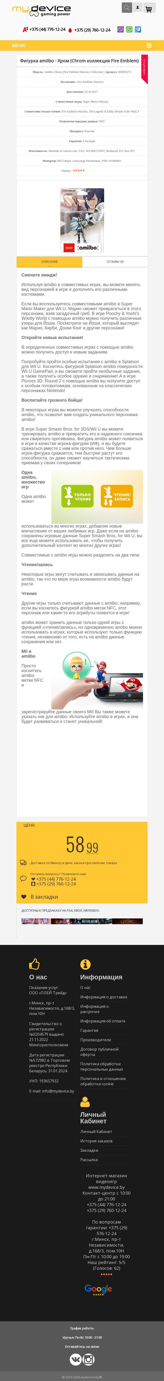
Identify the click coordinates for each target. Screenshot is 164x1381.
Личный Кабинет (96, 1129)
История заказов (96, 1139)
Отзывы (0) (115, 260)
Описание (49, 260)
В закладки (39, 894)
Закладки (89, 1148)
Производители (95, 1038)
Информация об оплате (102, 1019)
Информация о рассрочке (94, 1007)
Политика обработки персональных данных (101, 1064)
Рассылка (89, 1157)
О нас (85, 985)
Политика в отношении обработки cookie (103, 1079)
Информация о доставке (103, 995)
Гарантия (89, 1028)
